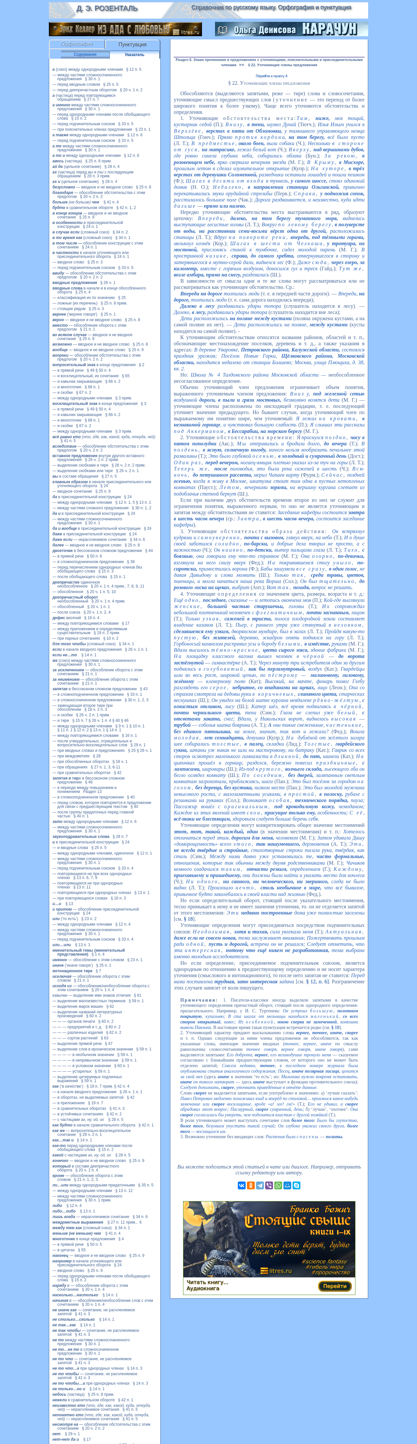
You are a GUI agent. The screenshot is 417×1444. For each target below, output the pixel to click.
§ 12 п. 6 (135, 135)
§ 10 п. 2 (111, 638)
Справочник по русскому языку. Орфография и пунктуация (271, 7)
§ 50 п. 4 (103, 370)
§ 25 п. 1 (108, 314)
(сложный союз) (80, 232)
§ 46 (124, 720)
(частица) (67, 161)
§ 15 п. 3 (106, 571)
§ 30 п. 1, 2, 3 (136, 700)
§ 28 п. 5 (115, 1119)
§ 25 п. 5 (111, 84)
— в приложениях (68, 1103)
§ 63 (104, 1038)
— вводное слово (68, 262)
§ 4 (121, 1239)
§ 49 (90, 370)
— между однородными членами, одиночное (93, 853)
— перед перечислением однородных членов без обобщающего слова (97, 569)
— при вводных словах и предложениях (88, 750)
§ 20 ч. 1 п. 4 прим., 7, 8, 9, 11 (117, 586)
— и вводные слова (70, 847)
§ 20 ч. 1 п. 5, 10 (101, 591)
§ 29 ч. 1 (72, 1434)
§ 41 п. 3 (117, 1108)
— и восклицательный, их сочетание (85, 376)
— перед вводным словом (76, 84)
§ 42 (117, 772)
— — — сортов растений (74, 1038)
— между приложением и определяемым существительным (89, 631)
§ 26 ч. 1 (107, 282)
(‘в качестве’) (67, 1086)
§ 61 (137, 995)
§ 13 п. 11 (82, 887)
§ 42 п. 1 (146, 1125)
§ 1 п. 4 (98, 954)
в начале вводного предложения (87, 649)
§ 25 (122, 297)
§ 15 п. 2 (79, 118)
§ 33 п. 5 (126, 124)
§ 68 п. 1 (92, 387)
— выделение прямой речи (77, 1043)
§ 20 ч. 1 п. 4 (103, 990)
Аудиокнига (203, 1288)
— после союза (66, 612)
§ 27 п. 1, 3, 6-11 (106, 767)
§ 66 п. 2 (113, 381)
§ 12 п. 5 (133, 69)
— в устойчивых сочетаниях (77, 1114)
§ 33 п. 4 (126, 868)
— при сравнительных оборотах (81, 772)
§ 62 (110, 1006)
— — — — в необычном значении (83, 1054)
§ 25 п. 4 (83, 292)
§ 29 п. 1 (138, 745)
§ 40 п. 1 (81, 816)
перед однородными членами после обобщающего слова (92, 1147)
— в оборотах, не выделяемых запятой (87, 1097)
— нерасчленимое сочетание (89, 539)
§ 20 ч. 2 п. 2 (91, 196)
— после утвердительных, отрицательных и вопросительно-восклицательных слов (92, 743)
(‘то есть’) (65, 918)
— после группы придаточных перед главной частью (93, 814)
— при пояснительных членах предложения (92, 129)
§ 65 (125, 376)
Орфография (77, 44)
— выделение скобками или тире (82, 471)
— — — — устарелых (72, 1071)
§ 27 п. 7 (91, 99)
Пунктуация (132, 44)
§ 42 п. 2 (114, 1114)
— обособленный (68, 606)
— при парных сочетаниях (76, 638)
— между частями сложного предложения (90, 508)
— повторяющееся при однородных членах (91, 892)
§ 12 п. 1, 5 (125, 502)
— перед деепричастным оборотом (84, 90)
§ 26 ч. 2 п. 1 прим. (93, 715)
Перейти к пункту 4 (271, 76)
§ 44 (149, 550)
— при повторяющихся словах (80, 898)
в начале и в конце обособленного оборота (99, 290)
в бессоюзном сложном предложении (97, 550)
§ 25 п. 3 (95, 262)
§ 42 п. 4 (121, 1086)
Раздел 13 (92, 791)
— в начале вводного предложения (84, 1092)
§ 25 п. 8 (143, 187)
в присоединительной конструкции (86, 497)
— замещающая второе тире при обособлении (82, 707)
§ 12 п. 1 (144, 853)
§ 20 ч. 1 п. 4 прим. (108, 601)
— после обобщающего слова (79, 576)
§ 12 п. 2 (81, 730)
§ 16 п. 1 (129, 735)
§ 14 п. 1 (89, 655)
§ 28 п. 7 (120, 836)
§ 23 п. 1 (143, 129)
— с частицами (78, 1119)
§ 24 (104, 486)
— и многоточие (66, 387)
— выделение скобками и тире (80, 465)
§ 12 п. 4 (123, 924)
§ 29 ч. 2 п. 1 (90, 1134)
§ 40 (116, 720)
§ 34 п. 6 (137, 539)
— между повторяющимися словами (85, 623)
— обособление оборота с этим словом (91, 978)
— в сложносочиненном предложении (86, 700)
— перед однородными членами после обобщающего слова (101, 116)
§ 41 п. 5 (68, 441)
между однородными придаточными (93, 1185)
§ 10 (335, 1027)
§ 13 (69, 903)
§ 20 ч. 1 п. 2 (131, 90)
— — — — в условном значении (81, 1066)
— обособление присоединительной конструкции (95, 911)
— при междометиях (71, 756)
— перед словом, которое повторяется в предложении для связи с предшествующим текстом (101, 804)
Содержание (85, 54)
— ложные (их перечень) (74, 303)
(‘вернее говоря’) (74, 314)
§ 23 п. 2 (89, 918)
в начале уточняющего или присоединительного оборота (90, 254)
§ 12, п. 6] (317, 981)
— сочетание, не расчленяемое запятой (93, 1312)
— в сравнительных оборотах (79, 1108)
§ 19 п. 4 (91, 618)
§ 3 (143, 403)
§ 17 (125, 623)
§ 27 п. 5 (109, 476)
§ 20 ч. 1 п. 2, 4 (97, 612)
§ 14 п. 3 (134, 1368)
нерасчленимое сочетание (101, 1407)
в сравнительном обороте (82, 207)
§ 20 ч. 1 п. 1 (98, 606)
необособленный (75, 599)
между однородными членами (88, 135)
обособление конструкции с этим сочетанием (97, 245)
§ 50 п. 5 (94, 1244)
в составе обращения (75, 476)
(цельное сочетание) (76, 166)
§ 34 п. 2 (120, 232)
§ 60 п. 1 (122, 1066)
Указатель (134, 54)
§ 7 (98, 971)
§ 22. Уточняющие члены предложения (282, 65)
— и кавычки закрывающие (77, 381)
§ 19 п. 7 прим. (100, 1086)
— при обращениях (70, 767)
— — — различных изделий (77, 1032)
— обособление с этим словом (88, 960)
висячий (66, 618)
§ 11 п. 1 (65, 730)
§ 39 (131, 561)
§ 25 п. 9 (86, 217)
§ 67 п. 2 (83, 392)
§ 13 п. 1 (143, 502)
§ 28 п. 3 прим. (97, 176)
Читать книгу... (207, 1282)
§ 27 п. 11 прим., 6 (125, 1222)
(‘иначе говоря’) (72, 965)
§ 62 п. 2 (114, 1032)
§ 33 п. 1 (134, 694)
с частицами (82, 1155)
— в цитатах (63, 1250)
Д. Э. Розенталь (106, 8)
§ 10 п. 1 (137, 726)
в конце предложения (94, 365)
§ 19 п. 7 (95, 1103)
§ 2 (141, 365)
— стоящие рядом (68, 308)
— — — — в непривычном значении (85, 1060)
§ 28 (96, 756)
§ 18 (188, 919)
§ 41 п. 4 (111, 202)
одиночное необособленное (76, 584)
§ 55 (81, 1250)
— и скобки (62, 392)
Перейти (335, 1286)
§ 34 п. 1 (123, 237)
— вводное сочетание (72, 491)
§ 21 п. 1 (87, 329)
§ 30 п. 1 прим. (98, 1200)
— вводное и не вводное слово (92, 187)
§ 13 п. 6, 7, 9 (85, 877)
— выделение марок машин (77, 1006)
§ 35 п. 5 (145, 1185)
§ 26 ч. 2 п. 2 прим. (102, 459)
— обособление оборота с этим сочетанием (97, 672)
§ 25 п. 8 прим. (98, 161)
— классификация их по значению (83, 297)
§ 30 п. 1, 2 (141, 508)
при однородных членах (88, 1368)
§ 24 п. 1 (90, 226)
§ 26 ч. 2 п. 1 (127, 471)
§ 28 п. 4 (112, 166)
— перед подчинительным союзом (83, 124)
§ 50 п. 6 (94, 556)
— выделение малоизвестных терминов (88, 1001)
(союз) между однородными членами (87, 69)
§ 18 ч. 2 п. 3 (95, 709)
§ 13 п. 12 (124, 1190)
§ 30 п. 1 (92, 79)
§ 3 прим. (123, 398)
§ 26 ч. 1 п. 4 (100, 720)
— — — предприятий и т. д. (77, 1027)
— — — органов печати (73, 1021)
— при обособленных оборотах (80, 761)
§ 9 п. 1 (121, 726)
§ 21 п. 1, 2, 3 (86, 1179)
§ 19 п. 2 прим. (106, 633)
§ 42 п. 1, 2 (126, 207)
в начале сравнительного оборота (93, 1125)
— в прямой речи (67, 370)
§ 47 (108, 1043)
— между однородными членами (82, 398)
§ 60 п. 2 (93, 1016)
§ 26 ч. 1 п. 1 (136, 649)
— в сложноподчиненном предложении (88, 561)
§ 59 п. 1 (136, 1001)
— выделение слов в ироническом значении (92, 1049)
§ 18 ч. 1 (119, 761)
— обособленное (67, 591)
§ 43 (144, 689)
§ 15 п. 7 (80, 720)
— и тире (60, 720)
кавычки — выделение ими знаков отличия (91, 995)
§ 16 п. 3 (118, 898)
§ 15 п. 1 (117, 576)
